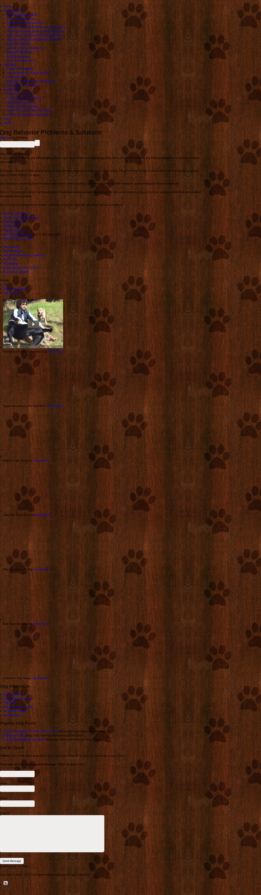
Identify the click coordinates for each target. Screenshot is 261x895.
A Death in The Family (20, 93)
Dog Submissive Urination (22, 106)
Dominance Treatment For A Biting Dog (30, 81)
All (4, 284)
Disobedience (11, 226)
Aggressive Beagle (17, 43)
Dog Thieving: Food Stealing (23, 97)
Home (7, 6)
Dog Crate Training (15, 735)
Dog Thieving (11, 247)
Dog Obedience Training (18, 706)
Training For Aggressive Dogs (24, 23)
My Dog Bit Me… (16, 77)
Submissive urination (16, 271)
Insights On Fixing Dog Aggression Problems (34, 39)
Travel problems (13, 251)
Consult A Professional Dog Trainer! (28, 114)
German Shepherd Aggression (25, 48)
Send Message (12, 861)
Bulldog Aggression (18, 56)
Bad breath (10, 259)
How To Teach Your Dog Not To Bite (28, 73)
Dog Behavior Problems (17, 698)
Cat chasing (10, 263)
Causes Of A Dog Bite (19, 68)
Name (3, 783)
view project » (56, 351)
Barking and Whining (16, 213)
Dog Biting (9, 64)
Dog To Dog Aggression (20, 18)
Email (3, 798)
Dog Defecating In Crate (18, 238)
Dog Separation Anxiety (20, 102)
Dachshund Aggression (20, 60)
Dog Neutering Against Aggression (24, 739)
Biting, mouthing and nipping (20, 217)
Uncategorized (12, 715)
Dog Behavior (11, 89)
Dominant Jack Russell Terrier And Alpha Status (35, 27)
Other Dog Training (15, 710)
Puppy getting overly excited (20, 267)
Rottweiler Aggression (19, 52)
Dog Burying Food (14, 221)
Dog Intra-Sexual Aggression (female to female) (35, 31)
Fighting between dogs (17, 234)
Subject (4, 813)
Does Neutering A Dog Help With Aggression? (34, 35)
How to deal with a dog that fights (23, 255)
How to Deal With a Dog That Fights (28, 110)
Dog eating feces (13, 230)
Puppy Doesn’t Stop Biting (22, 85)
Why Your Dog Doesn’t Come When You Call (30, 731)
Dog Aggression (13, 10)
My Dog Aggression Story (22, 14)
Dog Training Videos (15, 288)
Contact (8, 122)
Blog (6, 118)
